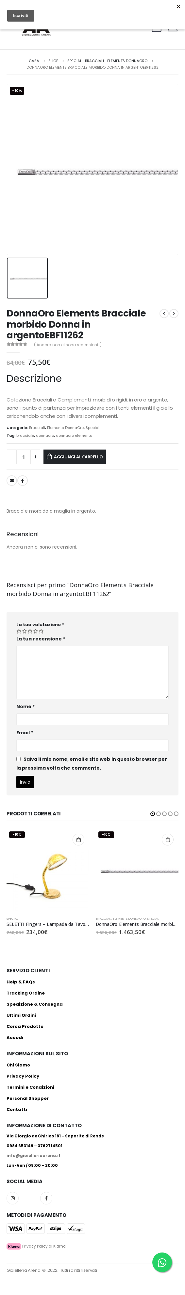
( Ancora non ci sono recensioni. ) (68, 345)
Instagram (13, 1198)
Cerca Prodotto (25, 1026)
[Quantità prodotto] (23, 457)
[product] (48, 870)
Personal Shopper (28, 1098)
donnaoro (45, 435)
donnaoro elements (74, 435)
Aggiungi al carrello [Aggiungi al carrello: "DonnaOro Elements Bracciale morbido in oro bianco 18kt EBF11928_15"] (168, 839)
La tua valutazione (40, 625)
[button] (153, 814)
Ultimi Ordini (21, 1015)
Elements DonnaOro (65, 427)
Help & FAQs (21, 982)
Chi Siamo (18, 1065)
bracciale (25, 435)
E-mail (12, 480)
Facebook (22, 480)
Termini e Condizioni (30, 1087)
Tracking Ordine (26, 993)
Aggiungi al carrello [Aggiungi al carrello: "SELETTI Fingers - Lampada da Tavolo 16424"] (78, 839)
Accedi (15, 1037)
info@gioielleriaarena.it (33, 1155)
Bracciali (37, 427)
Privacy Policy (23, 1076)
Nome (25, 706)
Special (92, 427)
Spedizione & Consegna (35, 1004)
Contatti (17, 1109)
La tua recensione (40, 639)
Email (24, 732)
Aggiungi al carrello (78, 457)
